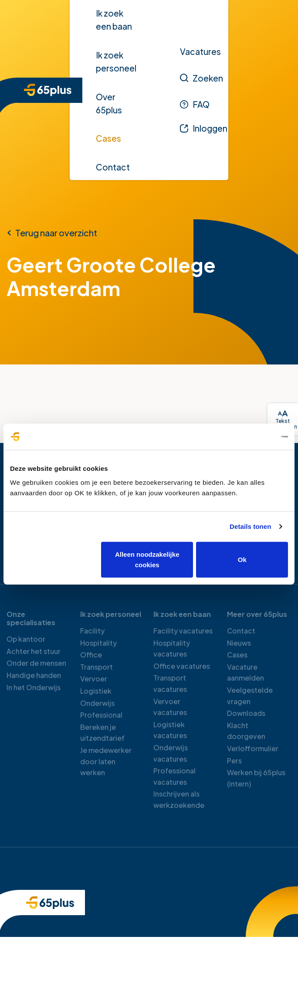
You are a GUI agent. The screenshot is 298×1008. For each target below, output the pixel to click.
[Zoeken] (201, 78)
